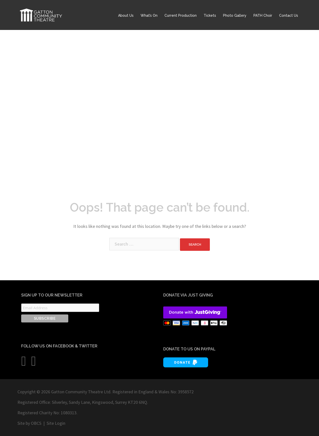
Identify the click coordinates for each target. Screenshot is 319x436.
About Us (126, 15)
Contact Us (288, 15)
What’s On (149, 15)
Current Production (180, 15)
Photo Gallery (234, 15)
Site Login (56, 423)
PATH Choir (262, 15)
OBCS (36, 423)
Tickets (210, 15)
